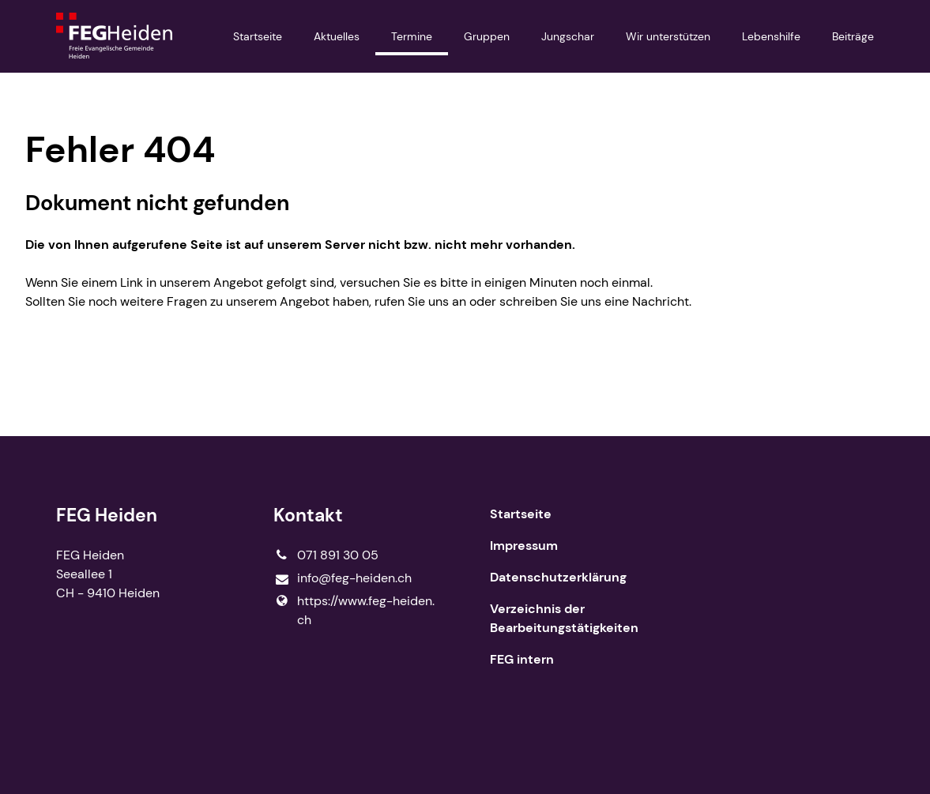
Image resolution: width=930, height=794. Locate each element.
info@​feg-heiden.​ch (342, 579)
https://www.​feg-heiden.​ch (354, 611)
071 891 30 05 (325, 555)
